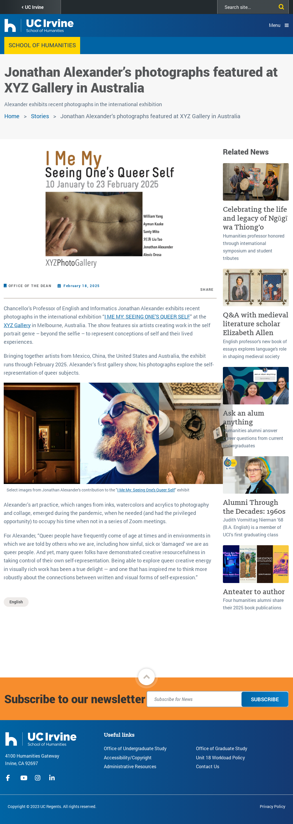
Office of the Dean (30, 285)
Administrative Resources (130, 766)
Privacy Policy (272, 806)
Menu (274, 25)
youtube (23, 778)
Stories (40, 116)
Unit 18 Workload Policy (220, 757)
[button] (146, 677)
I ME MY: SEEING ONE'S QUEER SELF (147, 316)
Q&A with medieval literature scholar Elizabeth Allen (255, 324)
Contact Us (207, 766)
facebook (9, 778)
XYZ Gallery (17, 325)
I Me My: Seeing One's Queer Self (146, 490)
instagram (38, 778)
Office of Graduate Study (221, 748)
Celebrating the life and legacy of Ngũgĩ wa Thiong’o (255, 218)
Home (11, 116)
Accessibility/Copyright (128, 757)
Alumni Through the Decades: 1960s (254, 507)
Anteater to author (254, 591)
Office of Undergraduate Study (135, 748)
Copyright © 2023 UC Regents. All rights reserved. (52, 806)
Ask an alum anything (243, 417)
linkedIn (52, 778)
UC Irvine (34, 7)
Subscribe (265, 699)
